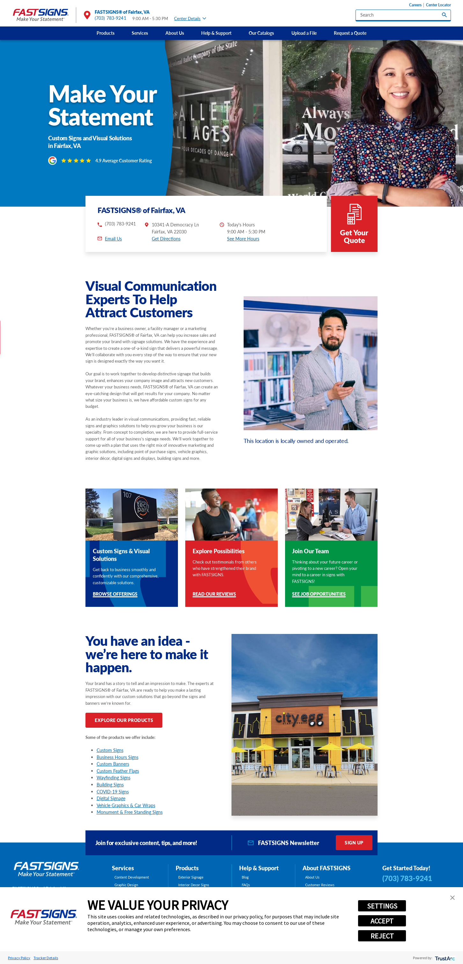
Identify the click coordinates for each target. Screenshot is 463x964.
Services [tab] (123, 868)
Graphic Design (126, 884)
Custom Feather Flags (118, 771)
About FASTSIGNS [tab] (326, 868)
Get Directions (166, 239)
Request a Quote (350, 33)
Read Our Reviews (214, 594)
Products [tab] (187, 868)
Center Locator (438, 5)
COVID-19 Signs (113, 792)
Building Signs (110, 785)
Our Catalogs (261, 33)
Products (105, 33)
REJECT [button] (382, 935)
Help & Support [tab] (259, 868)
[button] (452, 897)
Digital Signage (111, 798)
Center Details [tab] (190, 18)
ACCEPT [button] (382, 920)
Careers (415, 5)
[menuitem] (105, 33)
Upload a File (304, 33)
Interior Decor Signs (193, 884)
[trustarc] (444, 958)
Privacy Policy (19, 957)
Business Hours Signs (117, 757)
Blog (245, 877)
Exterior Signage (190, 877)
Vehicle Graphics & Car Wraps (126, 805)
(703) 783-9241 (110, 18)
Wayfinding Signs (113, 778)
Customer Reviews (319, 884)
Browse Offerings (115, 594)
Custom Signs (110, 750)
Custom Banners (113, 764)
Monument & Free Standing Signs (130, 812)
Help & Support (216, 33)
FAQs (246, 884)
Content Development (131, 877)
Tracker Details (45, 957)
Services (140, 33)
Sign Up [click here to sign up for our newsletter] (354, 843)
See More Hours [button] (243, 239)
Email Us (113, 239)
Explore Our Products (124, 720)
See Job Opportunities (319, 594)
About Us (174, 33)
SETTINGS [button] (382, 905)
